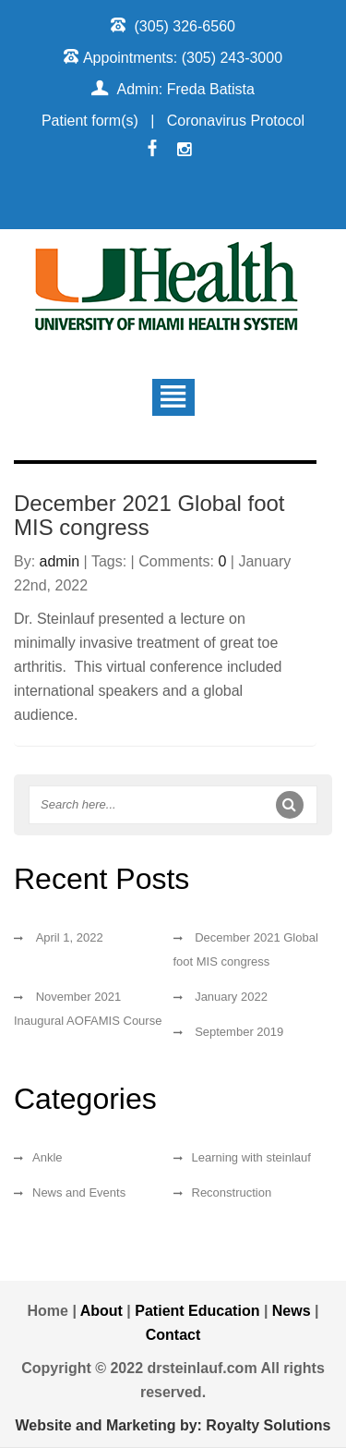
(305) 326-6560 (185, 26)
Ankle (47, 1157)
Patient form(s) (90, 120)
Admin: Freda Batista (186, 89)
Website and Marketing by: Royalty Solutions (173, 1425)
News (291, 1311)
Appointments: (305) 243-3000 (182, 58)
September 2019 (239, 1032)
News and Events (78, 1192)
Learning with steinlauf (251, 1157)
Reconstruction (232, 1192)
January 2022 (231, 997)
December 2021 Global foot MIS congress (149, 515)
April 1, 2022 (69, 937)
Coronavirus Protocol (235, 120)
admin (60, 561)
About (101, 1311)
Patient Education (199, 1311)
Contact (173, 1335)
